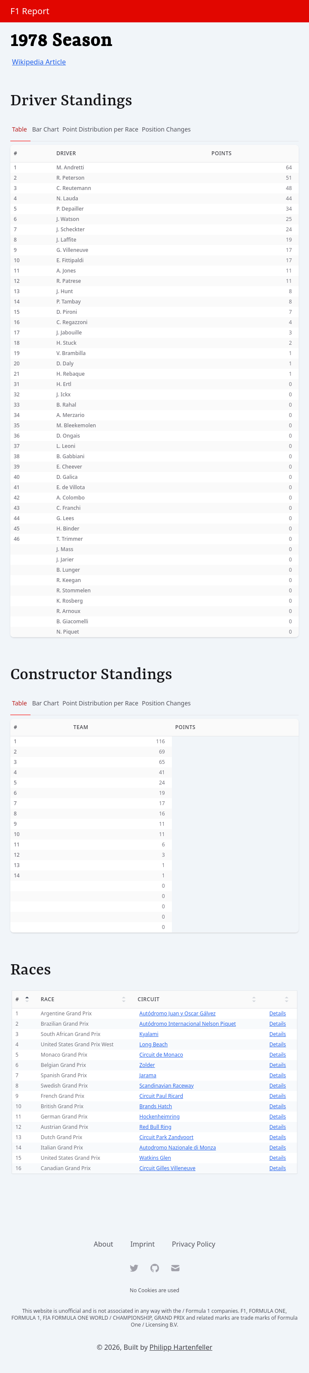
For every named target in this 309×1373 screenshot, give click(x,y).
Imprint (142, 1244)
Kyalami (148, 1034)
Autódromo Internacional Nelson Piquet (187, 1023)
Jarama (147, 1075)
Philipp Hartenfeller (181, 1347)
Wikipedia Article (39, 62)
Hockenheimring (159, 1116)
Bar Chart (45, 129)
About (103, 1244)
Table (19, 129)
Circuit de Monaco (160, 1054)
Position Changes (166, 129)
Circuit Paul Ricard (160, 1096)
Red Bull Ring (154, 1127)
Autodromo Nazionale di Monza (177, 1147)
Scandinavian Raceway (165, 1085)
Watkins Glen (154, 1158)
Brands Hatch (155, 1106)
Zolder (146, 1065)
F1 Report (29, 11)
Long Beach (153, 1044)
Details (277, 1013)
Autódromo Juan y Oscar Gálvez (176, 1013)
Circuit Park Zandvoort (165, 1137)
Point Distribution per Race (100, 129)
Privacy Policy (193, 1244)
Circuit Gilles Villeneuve (167, 1168)
